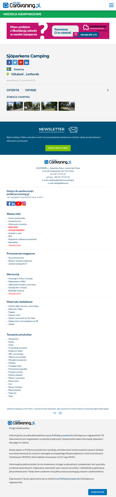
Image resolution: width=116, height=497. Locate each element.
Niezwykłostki (14, 390)
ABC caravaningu (15, 354)
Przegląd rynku (14, 366)
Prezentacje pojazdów (17, 369)
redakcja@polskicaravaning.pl (61, 180)
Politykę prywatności (63, 435)
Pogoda (11, 312)
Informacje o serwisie (17, 224)
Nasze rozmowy (15, 387)
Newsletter (13, 242)
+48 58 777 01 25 (61, 177)
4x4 (10, 384)
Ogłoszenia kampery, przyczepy (22, 284)
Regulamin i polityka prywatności (22, 239)
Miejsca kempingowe (22, 14)
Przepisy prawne (15, 372)
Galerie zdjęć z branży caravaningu (23, 306)
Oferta (13, 90)
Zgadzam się (97, 492)
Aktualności (13, 339)
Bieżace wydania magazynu (20, 261)
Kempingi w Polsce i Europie (20, 278)
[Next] (107, 90)
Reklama (13, 227)
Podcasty (12, 393)
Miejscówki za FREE (17, 281)
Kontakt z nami (15, 233)
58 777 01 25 (59, 174)
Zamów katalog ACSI (17, 264)
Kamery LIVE (14, 315)
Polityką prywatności (70, 478)
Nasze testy (13, 381)
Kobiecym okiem (15, 351)
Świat (10, 345)
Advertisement (16, 230)
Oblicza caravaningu (17, 357)
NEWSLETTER (51, 129)
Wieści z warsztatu (16, 378)
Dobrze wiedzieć (15, 375)
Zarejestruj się (14, 221)
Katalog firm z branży (17, 287)
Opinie (30, 90)
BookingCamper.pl (16, 290)
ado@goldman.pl (61, 183)
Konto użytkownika (16, 218)
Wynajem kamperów (17, 360)
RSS (10, 236)
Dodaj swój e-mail (58, 148)
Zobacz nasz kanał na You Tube (21, 318)
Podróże (12, 363)
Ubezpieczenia (14, 245)
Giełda (11, 324)
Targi (10, 396)
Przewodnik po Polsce (17, 348)
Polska (11, 342)
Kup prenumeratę (16, 258)
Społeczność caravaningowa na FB (23, 321)
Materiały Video (15, 309)
